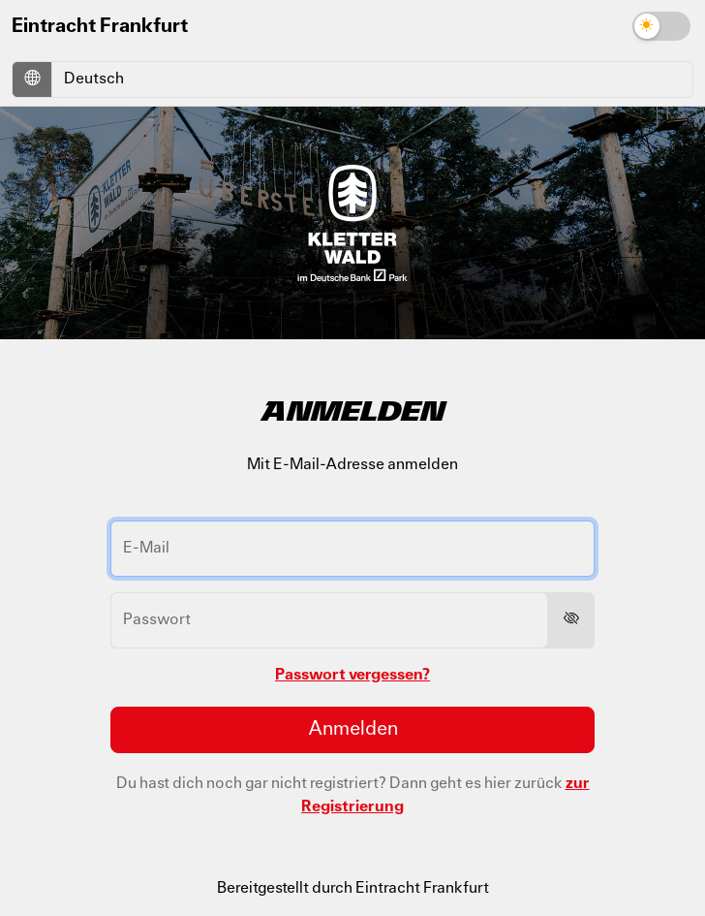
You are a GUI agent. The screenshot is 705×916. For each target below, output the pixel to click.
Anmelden (353, 730)
